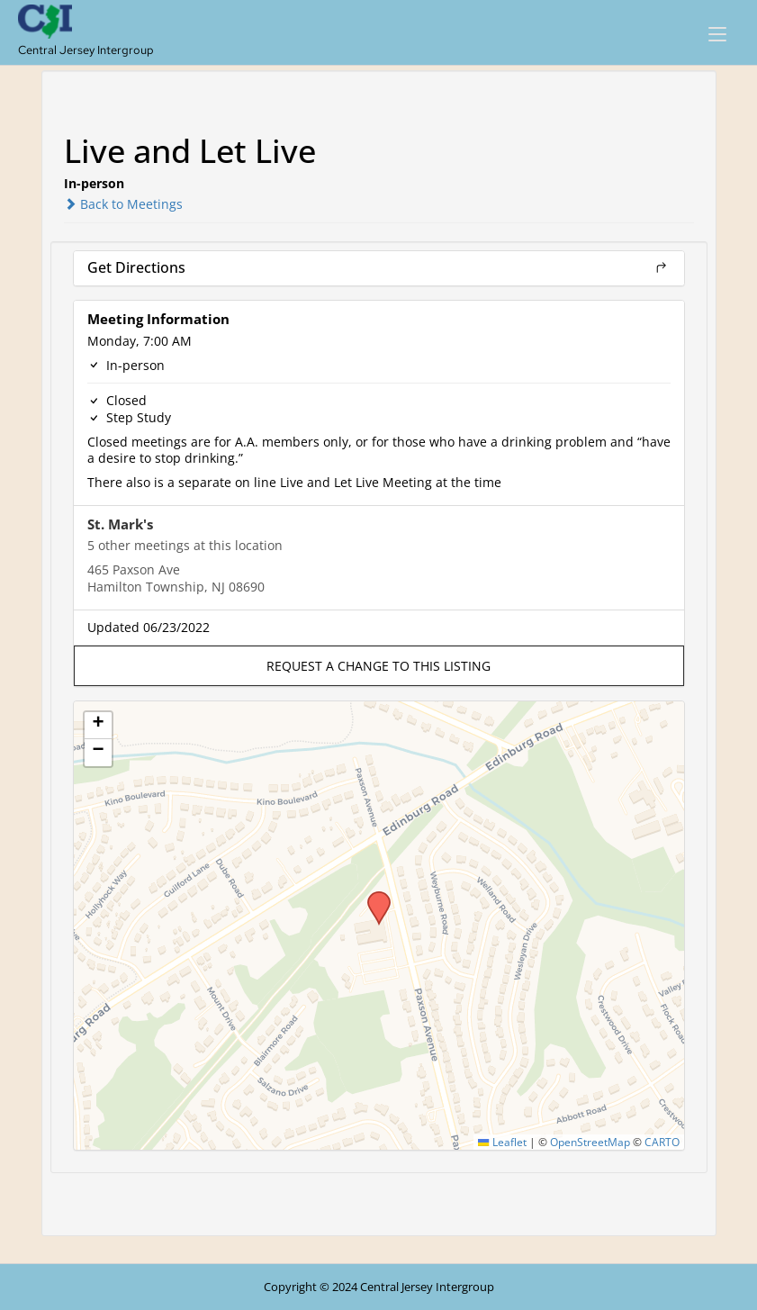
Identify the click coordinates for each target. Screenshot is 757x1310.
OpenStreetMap (590, 1142)
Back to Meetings (123, 203)
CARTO (662, 1142)
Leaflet (502, 1142)
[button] (379, 666)
